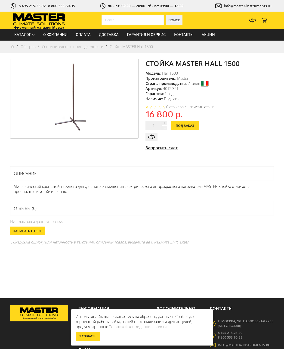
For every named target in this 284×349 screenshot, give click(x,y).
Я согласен (87, 336)
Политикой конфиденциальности (138, 326)
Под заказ (185, 125)
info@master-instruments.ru (248, 5)
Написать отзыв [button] (27, 231)
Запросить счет (161, 147)
